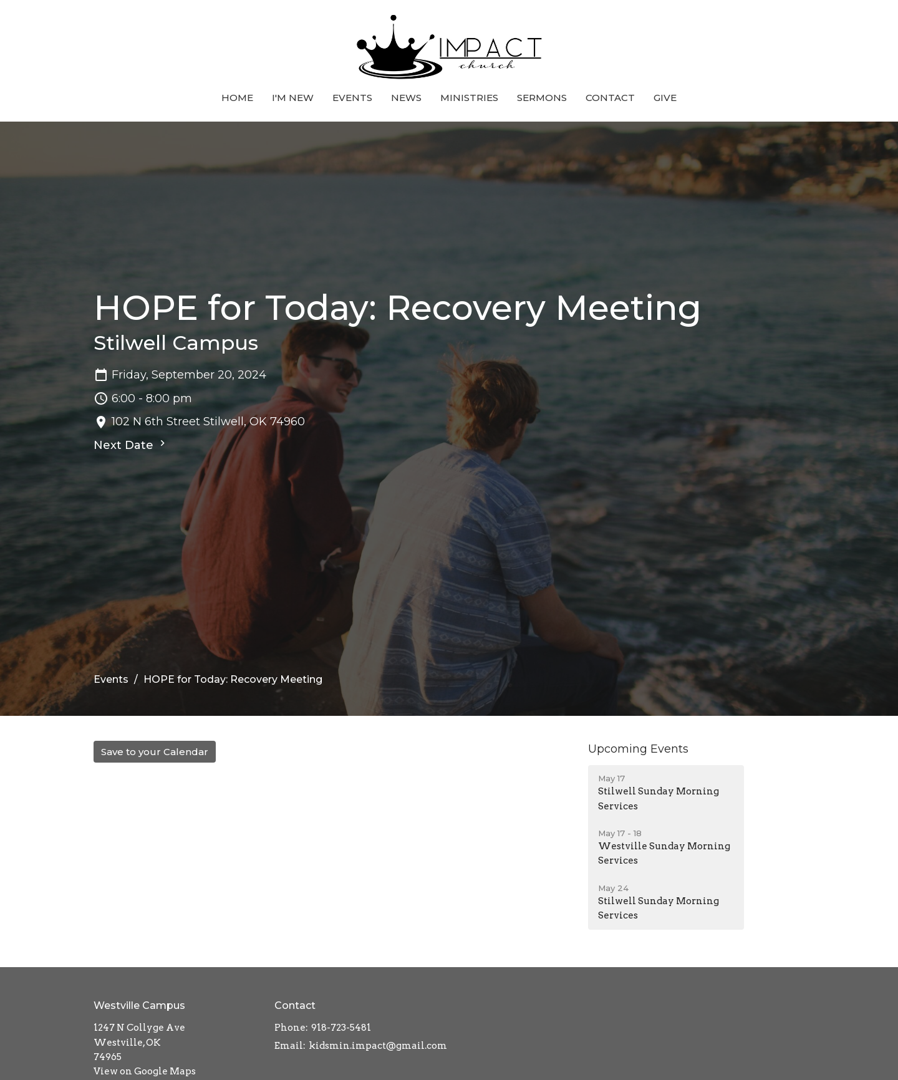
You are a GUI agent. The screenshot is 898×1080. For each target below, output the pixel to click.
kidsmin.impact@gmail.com (378, 1045)
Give (665, 98)
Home (237, 98)
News (406, 98)
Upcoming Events (638, 749)
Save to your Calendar (154, 752)
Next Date (131, 444)
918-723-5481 (341, 1027)
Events (352, 98)
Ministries (469, 98)
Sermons (542, 98)
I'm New (293, 98)
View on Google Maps (145, 1071)
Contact (610, 98)
